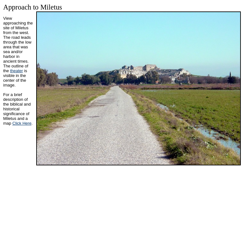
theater (16, 70)
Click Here (21, 123)
